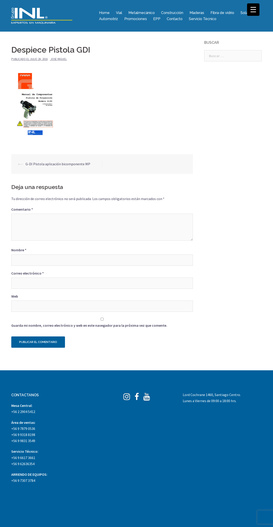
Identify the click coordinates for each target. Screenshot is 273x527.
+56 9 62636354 (23, 464)
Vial (119, 13)
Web (14, 296)
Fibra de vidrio (222, 13)
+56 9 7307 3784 (23, 480)
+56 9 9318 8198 (23, 434)
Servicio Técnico (202, 19)
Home (104, 13)
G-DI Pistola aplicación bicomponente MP (57, 164)
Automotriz (108, 19)
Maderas (197, 13)
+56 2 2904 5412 (23, 411)
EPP (156, 19)
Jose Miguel (59, 59)
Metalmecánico (141, 13)
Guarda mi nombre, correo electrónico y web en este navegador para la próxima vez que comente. (89, 325)
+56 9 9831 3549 (23, 440)
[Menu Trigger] (253, 9)
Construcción (172, 13)
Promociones (135, 19)
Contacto (175, 19)
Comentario (22, 209)
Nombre (18, 250)
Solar (245, 13)
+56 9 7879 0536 (23, 428)
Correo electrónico (27, 273)
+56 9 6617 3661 (23, 457)
